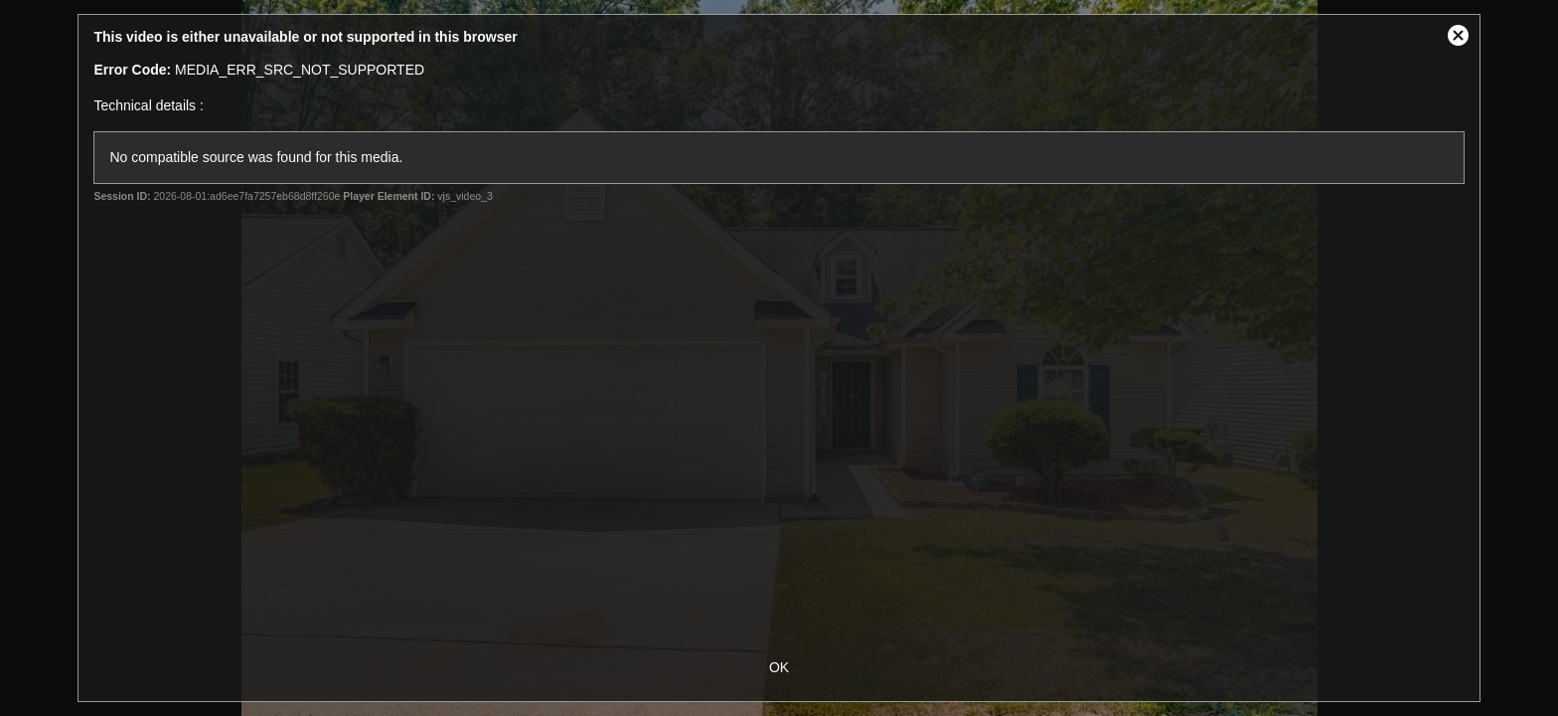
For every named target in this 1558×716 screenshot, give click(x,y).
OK (779, 667)
